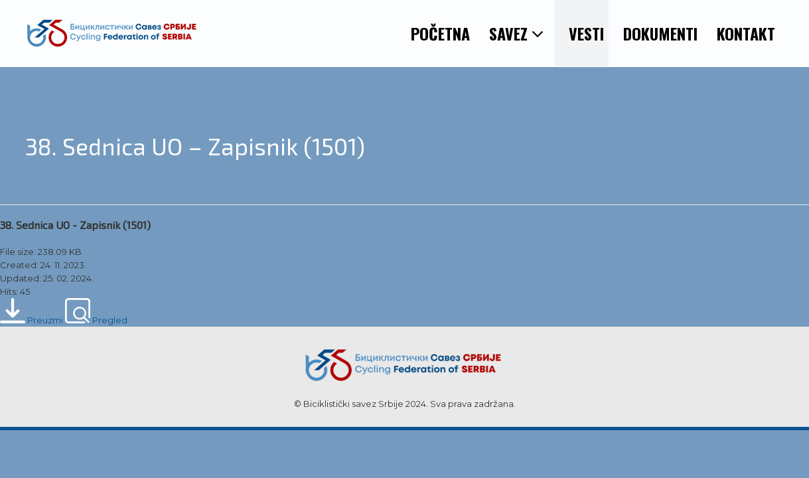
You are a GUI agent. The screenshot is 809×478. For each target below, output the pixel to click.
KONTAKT (746, 33)
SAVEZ (516, 33)
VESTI (586, 33)
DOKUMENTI (660, 33)
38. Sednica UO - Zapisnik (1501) (75, 224)
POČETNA (440, 33)
